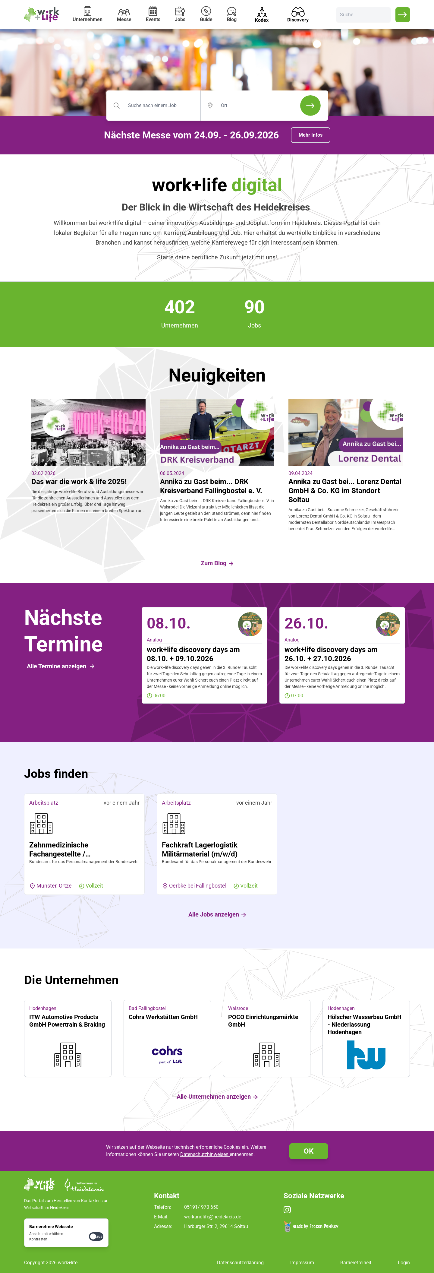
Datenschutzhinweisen (205, 1154)
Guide (206, 14)
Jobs (180, 14)
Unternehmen (87, 14)
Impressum (302, 1262)
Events (153, 14)
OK (308, 1151)
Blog (232, 14)
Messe (124, 15)
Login (404, 1262)
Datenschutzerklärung (240, 1262)
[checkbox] (96, 1236)
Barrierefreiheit (355, 1262)
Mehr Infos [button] (310, 135)
